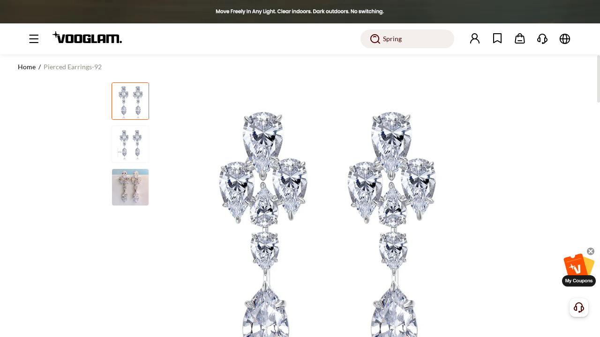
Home (27, 67)
